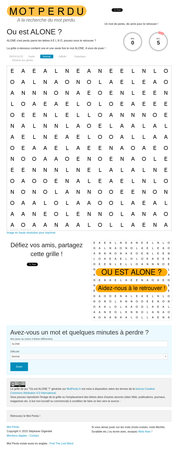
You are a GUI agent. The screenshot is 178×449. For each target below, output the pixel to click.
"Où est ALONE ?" (40, 388)
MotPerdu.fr (74, 388)
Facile (31, 56)
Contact (34, 435)
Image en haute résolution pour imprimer (31, 232)
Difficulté (14, 351)
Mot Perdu (13, 427)
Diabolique (80, 56)
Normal (47, 56)
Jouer (19, 366)
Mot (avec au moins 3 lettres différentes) (31, 339)
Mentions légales (17, 435)
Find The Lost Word (61, 443)
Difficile (62, 56)
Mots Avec (144, 431)
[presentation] (117, 13)
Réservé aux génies (22, 60)
